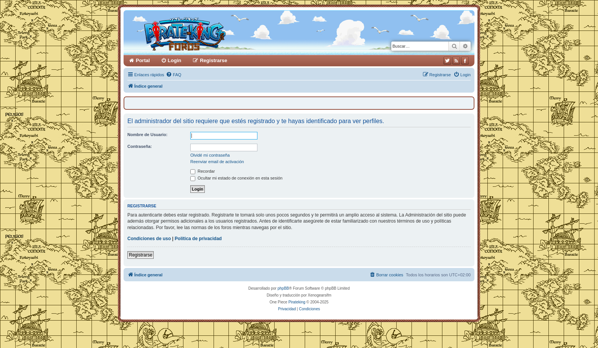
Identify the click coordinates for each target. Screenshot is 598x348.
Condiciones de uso (149, 238)
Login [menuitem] (174, 60)
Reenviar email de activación (217, 161)
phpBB (283, 288)
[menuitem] (173, 74)
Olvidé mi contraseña (210, 155)
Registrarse (140, 255)
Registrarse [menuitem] (213, 60)
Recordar (202, 171)
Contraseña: (139, 146)
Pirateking (296, 302)
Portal (143, 60)
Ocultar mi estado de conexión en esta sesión (236, 178)
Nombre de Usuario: (147, 134)
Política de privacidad (198, 238)
